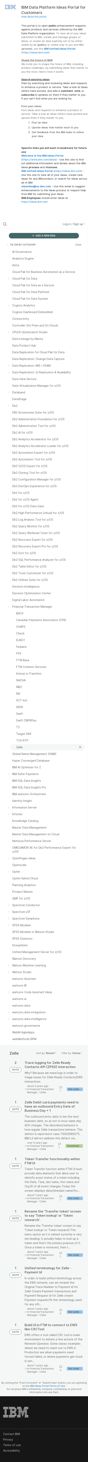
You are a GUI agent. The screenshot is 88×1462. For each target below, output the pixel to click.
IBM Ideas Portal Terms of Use (47, 1385)
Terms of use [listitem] (12, 1445)
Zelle (43, 1092)
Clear (78, 244)
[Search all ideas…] (27, 224)
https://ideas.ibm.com (35, 52)
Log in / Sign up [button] (74, 224)
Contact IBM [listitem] (11, 1434)
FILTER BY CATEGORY (21, 244)
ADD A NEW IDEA (44, 235)
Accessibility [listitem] (11, 1450)
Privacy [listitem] (8, 1439)
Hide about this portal (33, 16)
